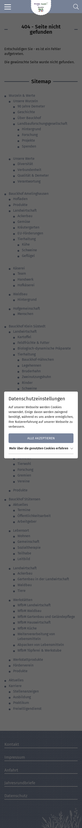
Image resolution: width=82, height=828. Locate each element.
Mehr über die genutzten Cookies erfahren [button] (41, 448)
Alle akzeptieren (41, 438)
